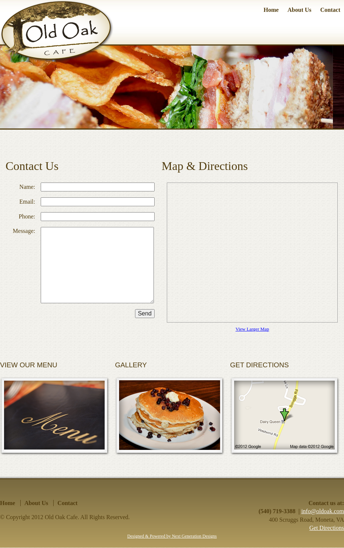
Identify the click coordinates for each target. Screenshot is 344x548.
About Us (299, 10)
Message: (24, 231)
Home (271, 10)
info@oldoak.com (322, 511)
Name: (27, 187)
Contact (330, 10)
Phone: (27, 216)
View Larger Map (252, 329)
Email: (27, 201)
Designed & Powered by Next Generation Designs (172, 536)
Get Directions (326, 528)
